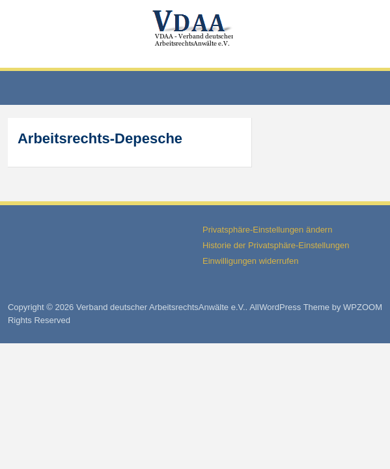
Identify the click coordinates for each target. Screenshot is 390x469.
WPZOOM (362, 307)
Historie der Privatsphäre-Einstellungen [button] (275, 245)
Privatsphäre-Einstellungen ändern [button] (267, 229)
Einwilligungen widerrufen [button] (250, 261)
